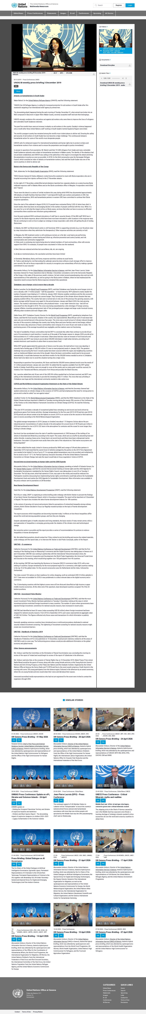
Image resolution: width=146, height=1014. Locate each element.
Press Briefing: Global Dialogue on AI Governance (28, 859)
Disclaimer (124, 1002)
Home (123, 988)
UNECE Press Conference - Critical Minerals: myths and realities (111, 795)
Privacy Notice (37, 1012)
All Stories (109, 13)
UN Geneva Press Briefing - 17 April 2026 (114, 860)
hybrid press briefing (38, 749)
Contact (17, 1012)
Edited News (18, 13)
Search (123, 990)
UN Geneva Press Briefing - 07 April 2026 (114, 932)
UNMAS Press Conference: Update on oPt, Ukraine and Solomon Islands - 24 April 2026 (31, 797)
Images (63, 13)
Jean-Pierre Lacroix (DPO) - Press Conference (69, 795)
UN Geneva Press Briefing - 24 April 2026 (114, 739)
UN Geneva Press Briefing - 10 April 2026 (72, 932)
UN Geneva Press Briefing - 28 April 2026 (72, 737)
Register (119, 5)
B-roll (72, 13)
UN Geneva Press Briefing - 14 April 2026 (30, 936)
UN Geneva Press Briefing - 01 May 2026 (30, 737)
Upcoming (97, 13)
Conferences (84, 13)
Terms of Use (125, 1000)
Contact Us (124, 997)
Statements (51, 13)
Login (130, 5)
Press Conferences (35, 13)
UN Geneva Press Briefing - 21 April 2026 (72, 860)
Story (18, 91)
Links (122, 995)
